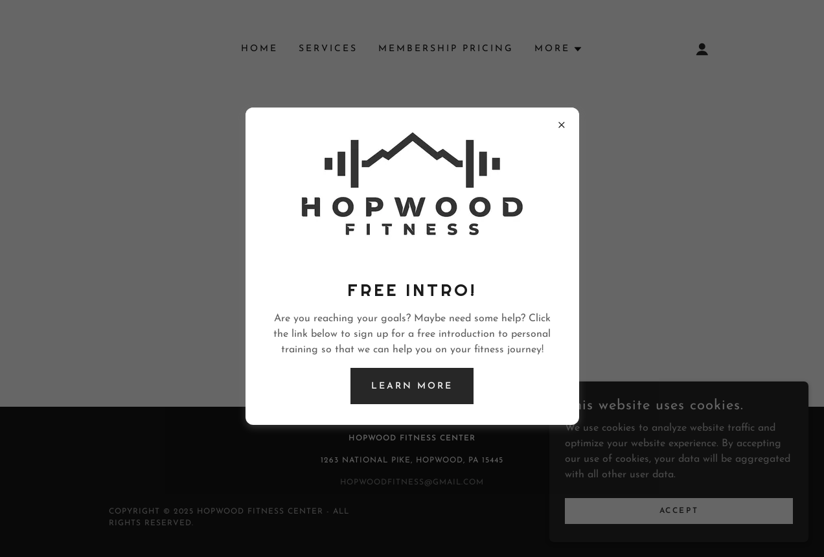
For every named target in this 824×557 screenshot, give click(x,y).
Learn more (412, 386)
